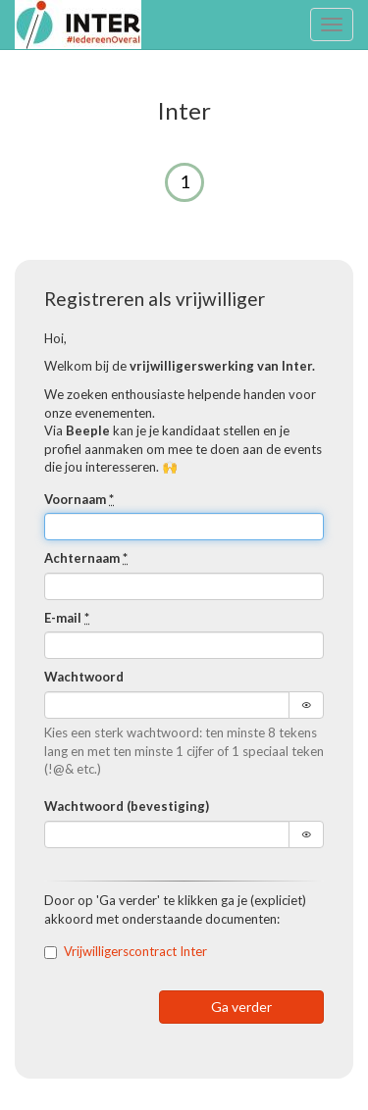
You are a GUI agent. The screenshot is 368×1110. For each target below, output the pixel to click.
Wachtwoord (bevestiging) (126, 806)
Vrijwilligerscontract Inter (135, 951)
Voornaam (79, 499)
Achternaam (86, 558)
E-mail (66, 618)
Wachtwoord (84, 676)
